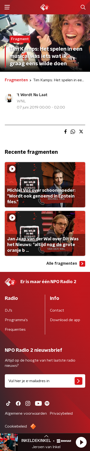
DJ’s (8, 310)
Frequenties (15, 329)
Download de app (65, 320)
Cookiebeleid (16, 426)
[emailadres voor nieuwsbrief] (45, 381)
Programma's (16, 320)
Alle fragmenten (65, 264)
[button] (81, 442)
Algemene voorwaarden (26, 413)
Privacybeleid (61, 413)
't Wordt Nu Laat (32, 95)
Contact (57, 310)
